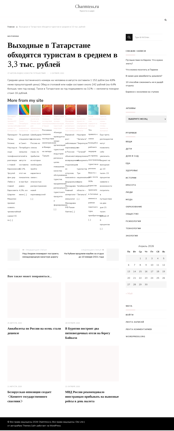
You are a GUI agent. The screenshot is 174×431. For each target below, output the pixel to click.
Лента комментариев (139, 329)
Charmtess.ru (87, 7)
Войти (129, 315)
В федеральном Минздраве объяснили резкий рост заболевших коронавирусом (70, 123)
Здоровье (132, 170)
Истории (131, 178)
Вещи (129, 141)
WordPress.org (135, 336)
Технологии (133, 228)
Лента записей (135, 322)
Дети (129, 149)
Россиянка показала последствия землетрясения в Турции (47, 120)
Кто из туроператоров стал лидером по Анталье (93, 119)
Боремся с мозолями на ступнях (142, 91)
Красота (131, 185)
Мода (129, 199)
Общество (132, 214)
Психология (133, 221)
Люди (129, 192)
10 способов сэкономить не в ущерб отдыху (144, 84)
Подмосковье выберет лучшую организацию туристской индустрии (59, 122)
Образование (134, 206)
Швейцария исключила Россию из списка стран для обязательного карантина (36, 123)
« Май (129, 293)
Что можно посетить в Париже (142, 69)
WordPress (55, 426)
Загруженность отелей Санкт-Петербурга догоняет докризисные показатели (24, 123)
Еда (128, 163)
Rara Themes (24, 426)
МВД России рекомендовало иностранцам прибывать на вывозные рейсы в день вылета (88, 397)
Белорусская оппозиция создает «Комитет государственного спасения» (30, 397)
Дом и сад (132, 156)
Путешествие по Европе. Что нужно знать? (144, 62)
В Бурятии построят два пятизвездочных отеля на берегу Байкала (89, 332)
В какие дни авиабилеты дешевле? (144, 75)
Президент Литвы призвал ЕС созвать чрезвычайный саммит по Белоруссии (12, 123)
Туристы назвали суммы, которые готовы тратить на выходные (104, 123)
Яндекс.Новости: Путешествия (31, 73)
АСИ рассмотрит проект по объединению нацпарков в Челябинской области (82, 123)
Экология (132, 235)
